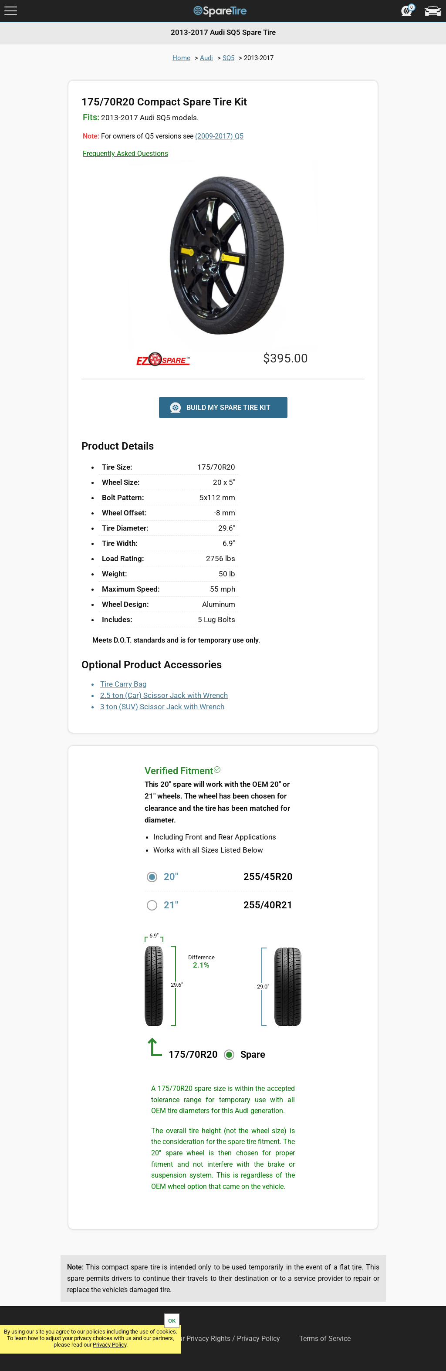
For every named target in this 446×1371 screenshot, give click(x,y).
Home (181, 58)
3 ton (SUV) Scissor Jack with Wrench (162, 706)
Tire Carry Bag (123, 684)
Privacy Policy (109, 1344)
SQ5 (228, 58)
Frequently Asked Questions (125, 153)
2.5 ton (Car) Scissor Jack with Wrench (164, 695)
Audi (206, 58)
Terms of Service (325, 1338)
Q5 (219, 136)
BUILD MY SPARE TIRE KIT (219, 407)
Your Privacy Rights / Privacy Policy (225, 1338)
